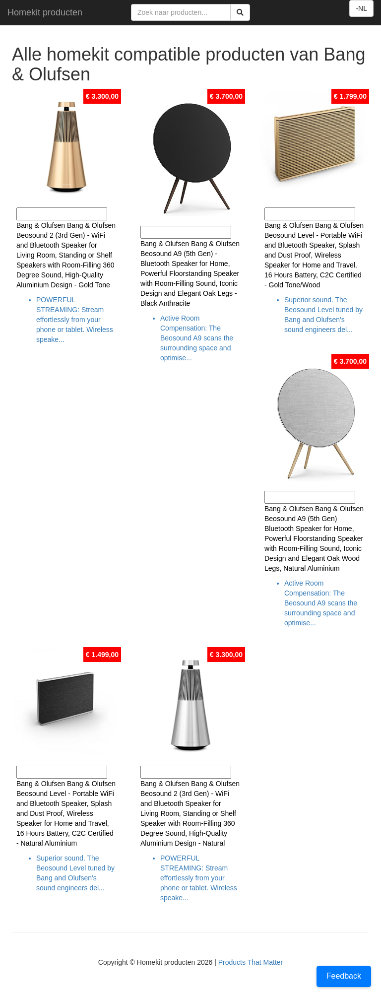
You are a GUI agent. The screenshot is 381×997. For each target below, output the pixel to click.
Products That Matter (250, 962)
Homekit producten (44, 12)
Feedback (343, 976)
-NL (361, 8)
